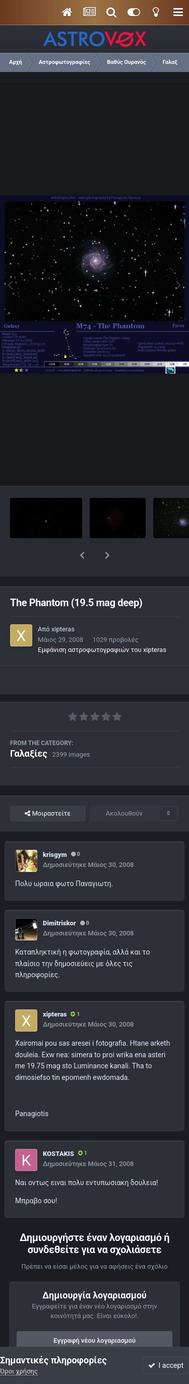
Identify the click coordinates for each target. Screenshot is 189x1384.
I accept (165, 1365)
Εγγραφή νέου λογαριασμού (94, 1314)
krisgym (55, 828)
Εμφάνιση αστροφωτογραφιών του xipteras (102, 623)
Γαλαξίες (28, 727)
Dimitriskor (59, 897)
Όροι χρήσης (19, 1371)
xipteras (63, 603)
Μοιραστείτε (48, 787)
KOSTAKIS (58, 1127)
